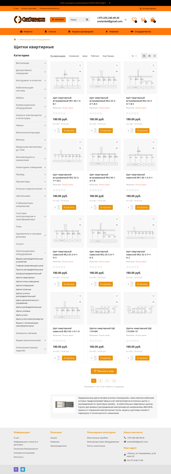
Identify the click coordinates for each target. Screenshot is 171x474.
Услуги (19, 243)
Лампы (31, 125)
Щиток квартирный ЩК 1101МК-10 (139, 330)
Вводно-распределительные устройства (29, 260)
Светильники (31, 195)
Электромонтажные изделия (31, 349)
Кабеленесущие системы (31, 89)
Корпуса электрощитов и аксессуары (31, 117)
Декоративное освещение (31, 72)
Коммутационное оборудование (31, 106)
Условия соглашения (24, 452)
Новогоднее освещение (31, 167)
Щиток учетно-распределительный (25, 295)
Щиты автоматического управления (27, 301)
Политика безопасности (49, 8)
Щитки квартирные (25, 277)
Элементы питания (26, 333)
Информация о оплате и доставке (26, 443)
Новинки (111, 31)
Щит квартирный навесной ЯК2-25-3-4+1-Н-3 (65, 254)
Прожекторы (31, 181)
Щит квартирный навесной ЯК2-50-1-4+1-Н (66, 330)
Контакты (19, 457)
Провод (31, 174)
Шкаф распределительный (28, 273)
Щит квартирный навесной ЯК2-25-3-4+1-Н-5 (102, 254)
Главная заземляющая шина (29, 265)
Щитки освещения (25, 285)
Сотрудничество (141, 31)
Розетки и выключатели (31, 188)
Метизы (31, 139)
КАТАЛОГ (58, 19)
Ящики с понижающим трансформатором (27, 324)
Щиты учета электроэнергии (29, 319)
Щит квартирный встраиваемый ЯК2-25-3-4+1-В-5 (139, 100)
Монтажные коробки (97, 437)
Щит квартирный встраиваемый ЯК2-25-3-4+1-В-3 (102, 100)
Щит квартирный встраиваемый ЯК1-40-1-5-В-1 (67, 100)
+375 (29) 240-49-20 (108, 18)
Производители (58, 445)
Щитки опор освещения (27, 281)
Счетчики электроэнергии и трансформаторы (31, 216)
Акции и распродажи (80, 31)
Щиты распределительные (28, 307)
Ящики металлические (31, 340)
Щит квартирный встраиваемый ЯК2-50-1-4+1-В (102, 177)
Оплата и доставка (28, 8)
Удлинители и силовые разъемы (31, 235)
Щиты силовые (23, 311)
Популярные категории (101, 432)
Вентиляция (31, 63)
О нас (16, 8)
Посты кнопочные (96, 445)
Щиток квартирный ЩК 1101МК (102, 330)
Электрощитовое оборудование (35, 39)
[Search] (79, 19)
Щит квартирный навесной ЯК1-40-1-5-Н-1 (139, 176)
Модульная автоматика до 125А (31, 148)
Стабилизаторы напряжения (24, 205)
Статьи (50, 31)
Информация (22, 432)
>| (114, 380)
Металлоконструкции (28, 132)
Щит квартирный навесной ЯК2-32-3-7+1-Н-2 (138, 254)
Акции (53, 437)
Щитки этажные (23, 289)
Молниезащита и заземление (31, 159)
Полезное (56, 432)
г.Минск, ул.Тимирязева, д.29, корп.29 (141, 455)
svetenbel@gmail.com (109, 21)
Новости (26, 31)
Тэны (18, 226)
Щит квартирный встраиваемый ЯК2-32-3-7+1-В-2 (66, 177)
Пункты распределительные (29, 269)
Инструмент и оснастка (31, 80)
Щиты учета (21, 315)
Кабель (31, 97)
